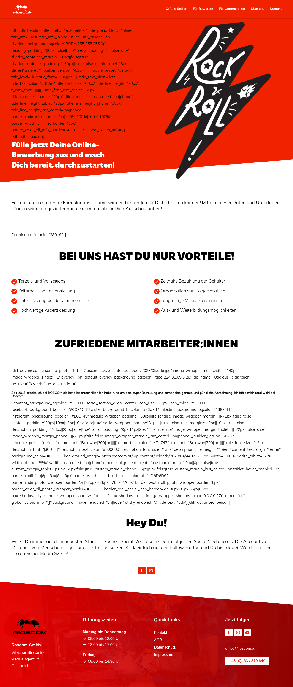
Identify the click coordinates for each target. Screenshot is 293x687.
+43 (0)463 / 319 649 (247, 661)
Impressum (163, 655)
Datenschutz (165, 647)
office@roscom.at (240, 648)
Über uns (257, 9)
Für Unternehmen (232, 9)
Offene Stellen (176, 9)
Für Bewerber (203, 9)
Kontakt (276, 9)
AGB (158, 640)
